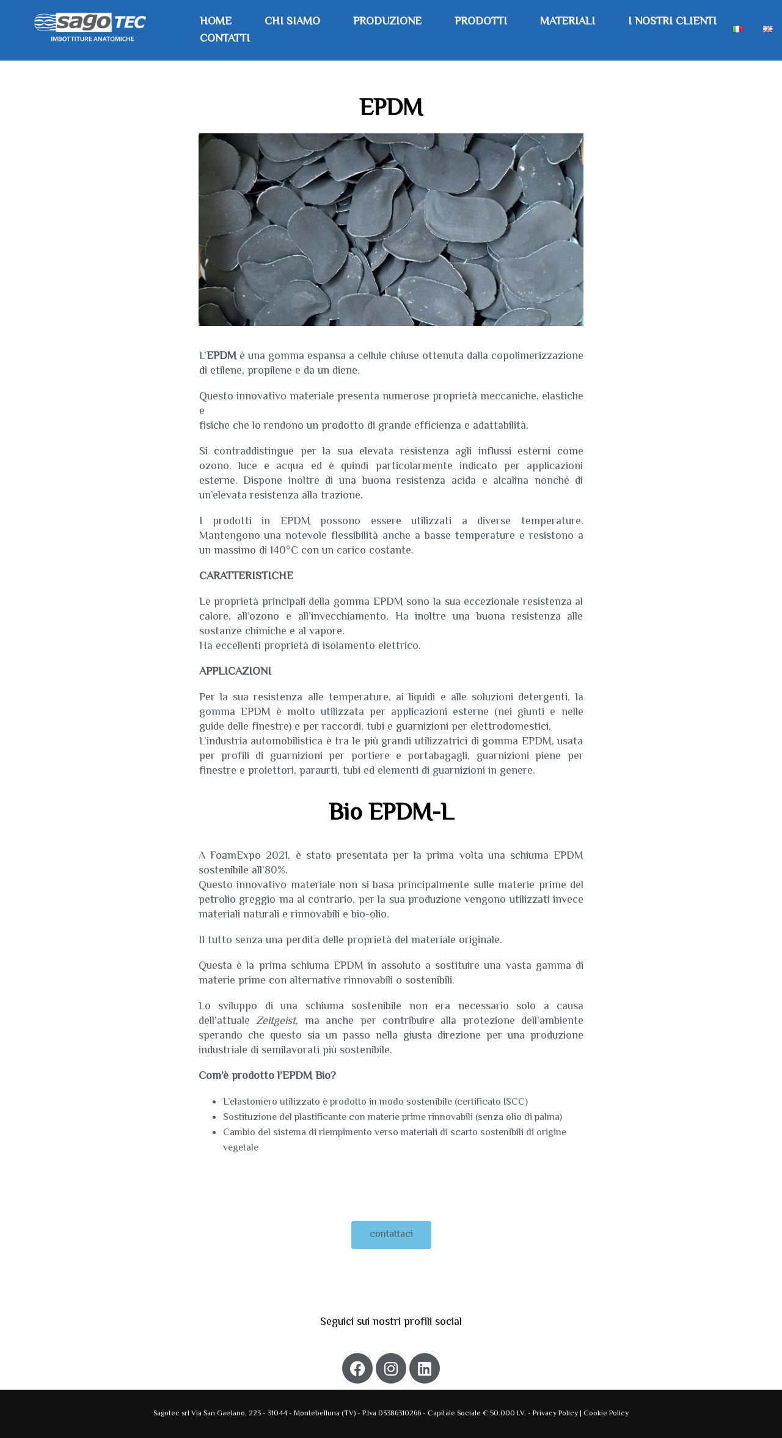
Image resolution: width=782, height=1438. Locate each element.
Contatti (225, 39)
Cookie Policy (606, 1414)
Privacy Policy (556, 1414)
